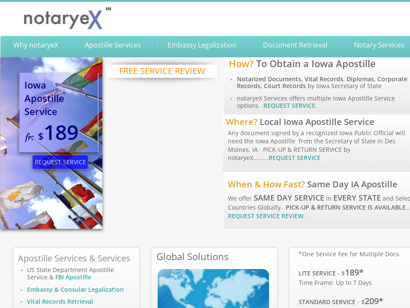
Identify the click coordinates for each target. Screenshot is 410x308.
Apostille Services (113, 45)
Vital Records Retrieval (60, 301)
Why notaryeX (35, 45)
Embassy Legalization (202, 45)
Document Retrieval (295, 45)
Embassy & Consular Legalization (75, 289)
